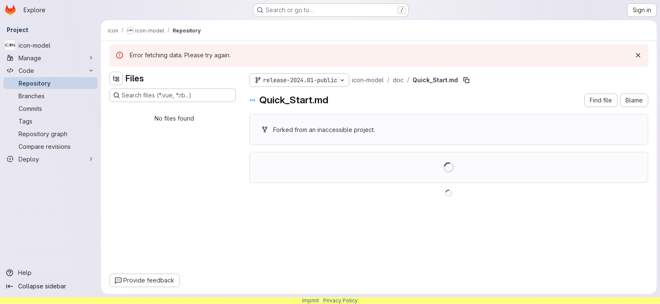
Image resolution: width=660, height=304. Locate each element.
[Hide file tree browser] (116, 78)
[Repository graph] (50, 134)
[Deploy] (50, 159)
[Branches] (50, 96)
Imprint (310, 300)
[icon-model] (50, 45)
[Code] (50, 70)
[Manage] (50, 58)
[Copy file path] (466, 80)
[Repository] (50, 83)
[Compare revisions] (50, 146)
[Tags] (50, 121)
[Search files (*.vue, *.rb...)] (172, 95)
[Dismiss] (638, 55)
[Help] (50, 273)
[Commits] (50, 108)
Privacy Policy (340, 300)
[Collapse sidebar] (50, 286)
